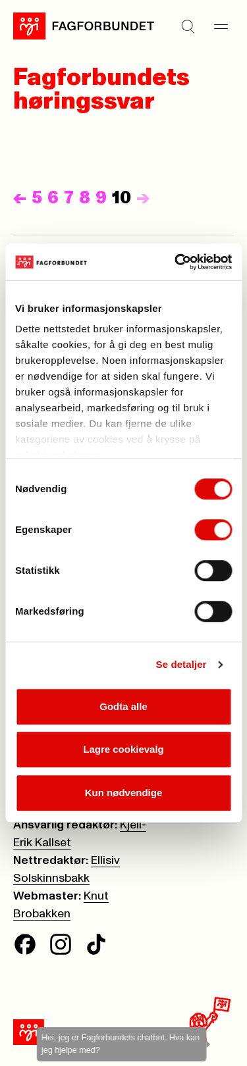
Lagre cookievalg (123, 749)
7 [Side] (69, 198)
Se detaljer (181, 664)
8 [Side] (84, 198)
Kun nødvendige (124, 792)
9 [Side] (101, 198)
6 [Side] (53, 198)
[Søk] (188, 26)
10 (121, 198)
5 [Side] (37, 198)
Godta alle (123, 706)
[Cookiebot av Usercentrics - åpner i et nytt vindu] (176, 261)
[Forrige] (19, 198)
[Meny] (220, 26)
